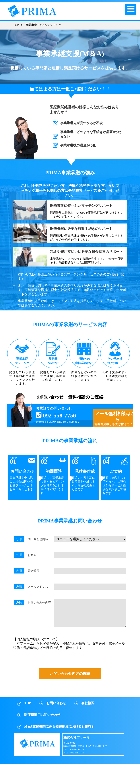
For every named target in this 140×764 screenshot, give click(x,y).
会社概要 (87, 703)
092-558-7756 (59, 415)
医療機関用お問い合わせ (42, 715)
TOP (16, 24)
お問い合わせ (56, 703)
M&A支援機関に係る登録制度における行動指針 (59, 726)
